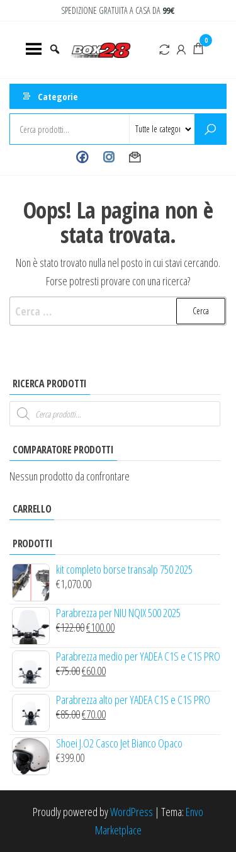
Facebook (82, 157)
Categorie (58, 96)
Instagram (108, 157)
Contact (135, 157)
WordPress (131, 811)
